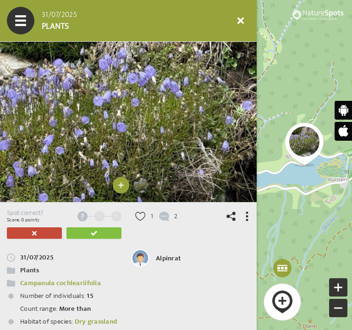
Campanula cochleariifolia (60, 283)
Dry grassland (96, 321)
